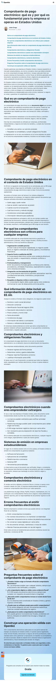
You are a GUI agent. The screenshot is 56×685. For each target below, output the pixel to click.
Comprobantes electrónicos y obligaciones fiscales (23, 50)
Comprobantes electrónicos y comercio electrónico (23, 58)
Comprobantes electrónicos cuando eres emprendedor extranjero (28, 52)
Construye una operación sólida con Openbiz (21, 66)
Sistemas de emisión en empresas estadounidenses (23, 55)
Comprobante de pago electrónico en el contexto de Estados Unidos (29, 38)
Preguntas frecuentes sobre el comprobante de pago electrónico (27, 63)
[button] (53, 2)
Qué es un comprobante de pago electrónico (21, 35)
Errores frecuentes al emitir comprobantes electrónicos (24, 60)
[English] (2, 652)
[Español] (2, 656)
